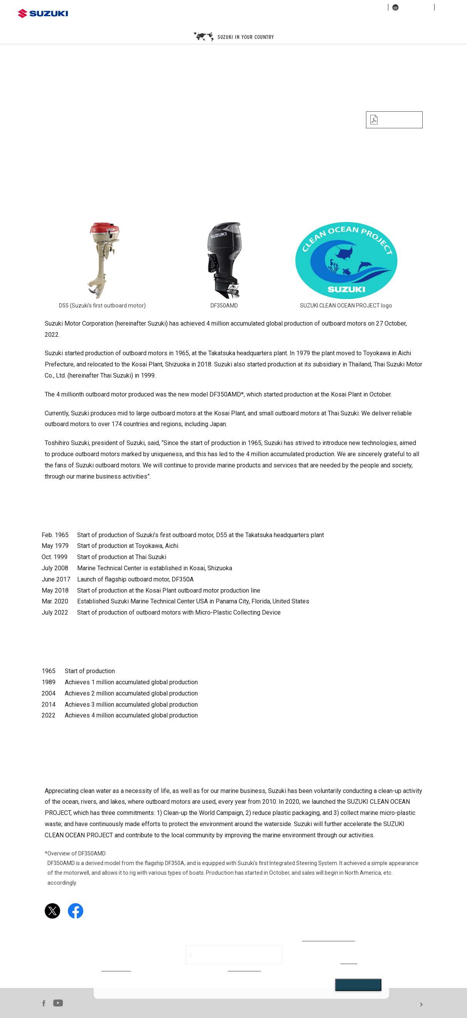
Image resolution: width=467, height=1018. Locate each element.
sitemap (448, 7)
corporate (284, 7)
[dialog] (241, 963)
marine (331, 21)
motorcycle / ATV (229, 21)
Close (358, 985)
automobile (126, 21)
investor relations (323, 7)
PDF (396, 120)
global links (411, 7)
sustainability (367, 7)
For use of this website (444, 1004)
